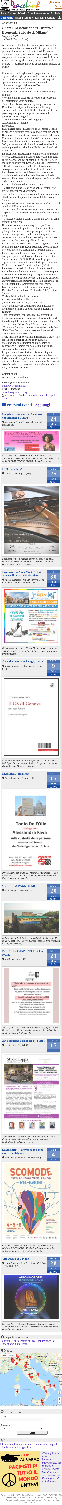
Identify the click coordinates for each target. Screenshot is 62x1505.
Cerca (58, 6)
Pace (3, 13)
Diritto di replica (34, 1500)
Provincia (5, 1425)
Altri (4, 398)
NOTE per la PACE (14, 468)
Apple (53, 395)
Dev (8, 1440)
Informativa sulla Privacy (46, 1497)
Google (33, 395)
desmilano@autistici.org (14, 392)
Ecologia (55, 13)
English (39, 17)
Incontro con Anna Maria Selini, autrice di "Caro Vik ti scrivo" (22, 573)
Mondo (22, 13)
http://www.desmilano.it (14, 385)
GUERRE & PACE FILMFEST (21, 885)
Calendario (7, 17)
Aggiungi (42, 405)
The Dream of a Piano (15, 1258)
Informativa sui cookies (14, 1500)
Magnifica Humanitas (15, 773)
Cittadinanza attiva (38, 13)
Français (50, 17)
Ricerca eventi (14, 1412)
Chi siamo (55, 2)
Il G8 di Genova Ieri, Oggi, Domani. (24, 661)
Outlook (43, 395)
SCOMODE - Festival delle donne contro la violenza (22, 1151)
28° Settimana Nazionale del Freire (23, 1040)
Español (28, 17)
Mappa (19, 17)
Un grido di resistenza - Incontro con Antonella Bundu (22, 416)
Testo (3, 1416)
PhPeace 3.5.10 (25, 1497)
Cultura (12, 13)
